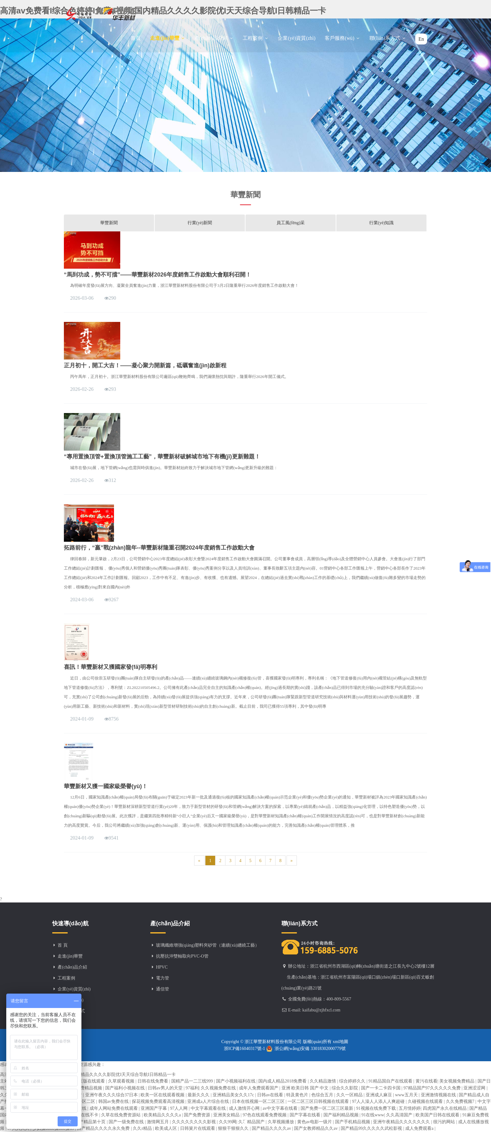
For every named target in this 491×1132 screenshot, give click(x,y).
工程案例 (255, 38)
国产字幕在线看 (306, 1115)
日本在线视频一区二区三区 (259, 1101)
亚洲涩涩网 (475, 1088)
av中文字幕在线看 (281, 1108)
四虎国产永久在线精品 (445, 1108)
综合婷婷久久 (353, 1081)
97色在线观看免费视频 (265, 1115)
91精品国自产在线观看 (391, 1081)
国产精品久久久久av (272, 1128)
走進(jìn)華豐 (167, 38)
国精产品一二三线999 (192, 1081)
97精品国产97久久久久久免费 (433, 1088)
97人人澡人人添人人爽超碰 (379, 1101)
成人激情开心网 (245, 1108)
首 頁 (63, 945)
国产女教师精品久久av (316, 1128)
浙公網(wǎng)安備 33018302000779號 (306, 1049)
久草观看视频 (122, 1081)
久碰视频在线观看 (426, 1101)
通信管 (162, 989)
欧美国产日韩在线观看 (438, 1115)
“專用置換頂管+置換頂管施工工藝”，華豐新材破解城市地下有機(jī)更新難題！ (162, 456)
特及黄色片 (297, 1095)
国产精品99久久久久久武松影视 (372, 1128)
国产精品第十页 (91, 1121)
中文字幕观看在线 (209, 1108)
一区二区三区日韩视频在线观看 (318, 1101)
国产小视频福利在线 (236, 1081)
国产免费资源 (197, 1115)
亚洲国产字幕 (154, 1108)
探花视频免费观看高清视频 (159, 1101)
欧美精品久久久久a (163, 1115)
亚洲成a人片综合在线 (208, 1101)
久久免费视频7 (461, 1101)
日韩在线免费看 (153, 1081)
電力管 (162, 978)
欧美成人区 (166, 1128)
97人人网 (179, 1108)
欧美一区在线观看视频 (163, 1095)
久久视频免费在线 (219, 1088)
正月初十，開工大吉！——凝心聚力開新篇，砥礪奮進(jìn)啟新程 (145, 365)
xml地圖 (340, 1041)
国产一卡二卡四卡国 (381, 1088)
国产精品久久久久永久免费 (104, 1128)
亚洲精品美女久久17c (234, 1095)
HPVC (162, 967)
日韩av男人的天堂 (166, 1088)
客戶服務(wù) (342, 38)
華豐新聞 (109, 222)
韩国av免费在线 (114, 1101)
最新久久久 (199, 1095)
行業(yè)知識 (381, 222)
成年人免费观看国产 (259, 1088)
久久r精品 (143, 1128)
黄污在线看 (426, 1081)
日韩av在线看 (270, 1095)
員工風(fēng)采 (291, 222)
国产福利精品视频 (341, 1115)
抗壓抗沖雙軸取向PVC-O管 (182, 956)
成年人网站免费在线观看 (114, 1108)
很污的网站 (444, 1121)
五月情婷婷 (410, 1108)
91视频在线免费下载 (376, 1108)
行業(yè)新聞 (200, 222)
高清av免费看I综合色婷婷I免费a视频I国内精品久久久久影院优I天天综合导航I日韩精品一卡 (88, 1074)
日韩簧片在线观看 (198, 1128)
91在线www (372, 1115)
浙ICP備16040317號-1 (245, 1048)
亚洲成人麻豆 (379, 1095)
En (421, 39)
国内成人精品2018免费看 (283, 1081)
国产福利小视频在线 (125, 1088)
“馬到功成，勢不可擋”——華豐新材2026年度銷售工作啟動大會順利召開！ (157, 274)
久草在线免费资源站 (121, 1115)
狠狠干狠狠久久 (234, 1128)
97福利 (192, 1088)
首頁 (136, 38)
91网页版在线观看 (88, 1081)
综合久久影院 (345, 1088)
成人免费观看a (420, 1128)
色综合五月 (322, 1095)
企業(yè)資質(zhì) (296, 38)
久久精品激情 (323, 1081)
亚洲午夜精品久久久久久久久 (402, 1121)
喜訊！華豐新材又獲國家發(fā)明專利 (110, 667)
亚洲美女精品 (227, 1115)
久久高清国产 (400, 1115)
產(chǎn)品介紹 (214, 38)
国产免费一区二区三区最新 (327, 1108)
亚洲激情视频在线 (439, 1095)
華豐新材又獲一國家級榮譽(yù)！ (105, 786)
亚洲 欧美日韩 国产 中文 (306, 1088)
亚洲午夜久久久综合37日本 (112, 1095)
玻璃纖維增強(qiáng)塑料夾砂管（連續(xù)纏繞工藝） (207, 945)
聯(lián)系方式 (388, 38)
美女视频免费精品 (457, 1081)
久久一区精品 (350, 1095)
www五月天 (407, 1095)
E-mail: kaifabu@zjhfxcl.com (314, 1010)
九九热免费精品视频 (83, 1088)
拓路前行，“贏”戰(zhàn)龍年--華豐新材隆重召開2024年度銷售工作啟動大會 (159, 548)
